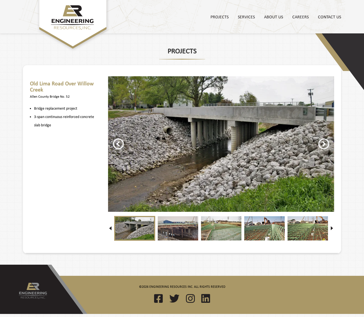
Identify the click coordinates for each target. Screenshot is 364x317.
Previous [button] (118, 144)
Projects (219, 16)
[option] (221, 144)
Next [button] (324, 144)
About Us (273, 16)
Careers (300, 16)
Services (246, 16)
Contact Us (329, 16)
